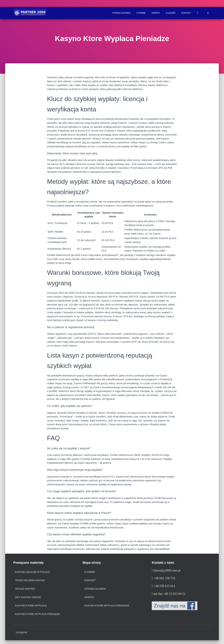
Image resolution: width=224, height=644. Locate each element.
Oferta (156, 13)
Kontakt (186, 13)
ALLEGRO (170, 13)
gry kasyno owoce (28, 597)
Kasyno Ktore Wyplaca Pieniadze (106, 605)
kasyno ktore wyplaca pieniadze (37, 614)
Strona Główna (121, 13)
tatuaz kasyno (25, 588)
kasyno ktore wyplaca (31, 605)
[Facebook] (174, 605)
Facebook (21, 632)
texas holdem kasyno (30, 580)
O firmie (141, 13)
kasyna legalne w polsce (32, 572)
